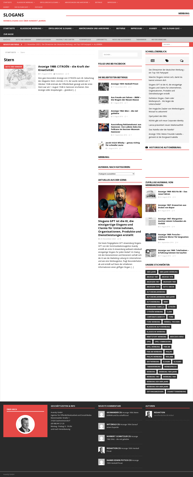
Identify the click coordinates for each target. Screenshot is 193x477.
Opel (149, 342)
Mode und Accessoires (121, 40)
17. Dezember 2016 (120, 87)
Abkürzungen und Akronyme (76, 2)
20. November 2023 (108, 239)
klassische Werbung (156, 332)
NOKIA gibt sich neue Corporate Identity (166, 120)
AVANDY (6, 7)
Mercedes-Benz (177, 337)
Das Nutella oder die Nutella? (161, 129)
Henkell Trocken (172, 322)
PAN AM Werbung (154, 352)
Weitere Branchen (159, 40)
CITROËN (171, 307)
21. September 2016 (120, 135)
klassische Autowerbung (158, 327)
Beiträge (98, 2)
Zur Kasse (38, 7)
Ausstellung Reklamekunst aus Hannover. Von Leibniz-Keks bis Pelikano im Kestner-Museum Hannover (126, 128)
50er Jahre (151, 272)
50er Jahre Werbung (169, 272)
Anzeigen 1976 (153, 287)
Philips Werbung (154, 357)
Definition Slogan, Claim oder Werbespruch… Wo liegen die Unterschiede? (161, 101)
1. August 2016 (118, 103)
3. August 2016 (165, 227)
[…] (74, 90)
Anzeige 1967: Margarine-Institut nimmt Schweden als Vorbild (172, 221)
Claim (169, 312)
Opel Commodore (163, 342)
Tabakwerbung (154, 366)
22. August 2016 (165, 197)
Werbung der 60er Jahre (157, 386)
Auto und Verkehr (23, 40)
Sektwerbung (153, 362)
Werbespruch (170, 366)
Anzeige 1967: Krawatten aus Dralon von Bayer (172, 206)
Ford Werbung (153, 322)
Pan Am (167, 347)
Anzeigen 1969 (169, 282)
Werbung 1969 (169, 377)
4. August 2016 (165, 211)
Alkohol (6, 40)
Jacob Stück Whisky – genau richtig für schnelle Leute (123, 143)
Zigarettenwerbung (176, 391)
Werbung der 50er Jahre (157, 382)
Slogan (166, 362)
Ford (171, 317)
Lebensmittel (101, 40)
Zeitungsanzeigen (155, 391)
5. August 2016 (46, 74)
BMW (166, 302)
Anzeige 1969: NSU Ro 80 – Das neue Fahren (172, 192)
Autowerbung (153, 302)
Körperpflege (85, 40)
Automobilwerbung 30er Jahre (161, 297)
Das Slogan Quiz (21, 7)
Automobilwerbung (156, 292)
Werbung (151, 372)
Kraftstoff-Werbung (156, 337)
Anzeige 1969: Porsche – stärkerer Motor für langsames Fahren (173, 237)
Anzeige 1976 (167, 277)
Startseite (7, 2)
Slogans (177, 362)
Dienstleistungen (43, 40)
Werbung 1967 (153, 377)
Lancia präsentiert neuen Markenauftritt (166, 125)
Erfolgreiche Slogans (49, 2)
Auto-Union (168, 287)
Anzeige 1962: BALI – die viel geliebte (124, 112)
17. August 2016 (165, 256)
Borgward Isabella (155, 307)
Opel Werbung (153, 347)
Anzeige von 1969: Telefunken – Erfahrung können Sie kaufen (173, 251)
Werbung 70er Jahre (168, 372)
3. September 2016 (166, 242)
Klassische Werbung (25, 2)
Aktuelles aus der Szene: (112, 179)
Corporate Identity (156, 317)
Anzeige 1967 (152, 277)
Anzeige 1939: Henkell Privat (124, 84)
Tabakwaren (141, 40)
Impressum (111, 2)
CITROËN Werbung (155, 312)
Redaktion (59, 74)
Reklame (169, 357)
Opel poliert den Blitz (158, 116)
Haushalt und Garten (65, 40)
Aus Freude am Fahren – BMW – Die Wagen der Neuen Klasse (126, 98)
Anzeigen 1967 (153, 282)
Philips (169, 352)
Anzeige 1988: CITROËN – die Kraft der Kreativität (64, 68)
